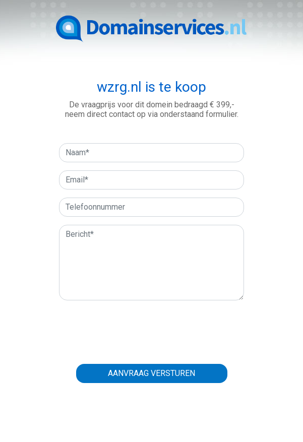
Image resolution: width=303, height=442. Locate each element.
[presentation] (151, 328)
